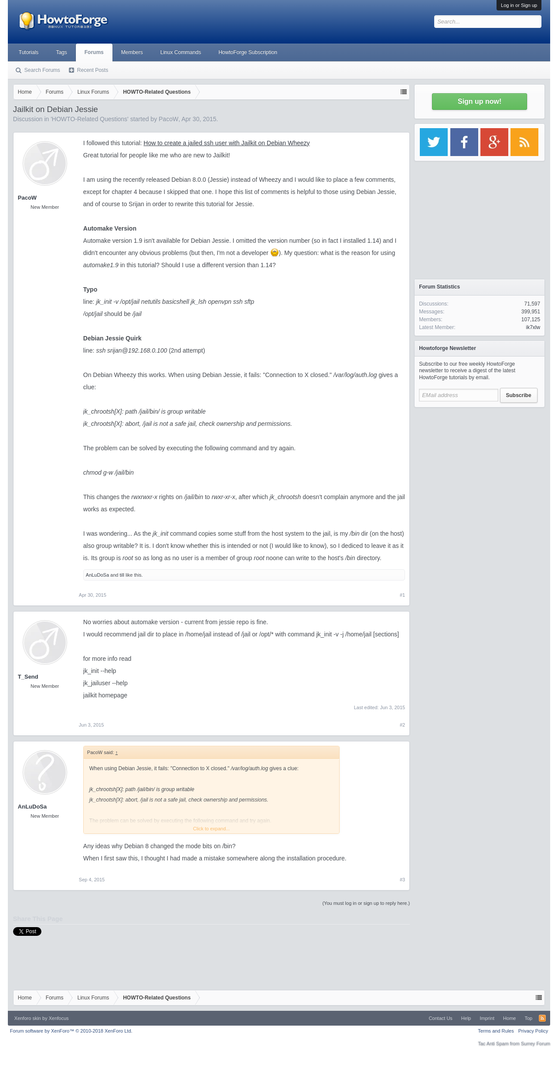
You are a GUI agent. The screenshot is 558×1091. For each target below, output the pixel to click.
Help (466, 1018)
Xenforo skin (27, 1018)
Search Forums (42, 70)
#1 (402, 595)
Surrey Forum (535, 1043)
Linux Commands (180, 52)
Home (509, 1018)
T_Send (28, 676)
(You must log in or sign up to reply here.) (366, 903)
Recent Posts (92, 70)
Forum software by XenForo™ (71, 1030)
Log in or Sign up (519, 5)
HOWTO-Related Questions (89, 119)
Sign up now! (479, 101)
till (121, 575)
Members (132, 52)
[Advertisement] (479, 466)
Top (528, 1018)
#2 (402, 724)
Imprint (487, 1018)
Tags (61, 52)
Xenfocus (59, 1018)
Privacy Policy (533, 1030)
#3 (402, 879)
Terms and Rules (496, 1030)
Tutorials (29, 52)
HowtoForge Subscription (247, 52)
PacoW (168, 119)
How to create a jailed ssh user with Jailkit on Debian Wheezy (226, 142)
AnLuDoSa (97, 575)
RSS (542, 1018)
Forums (94, 52)
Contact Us (440, 1018)
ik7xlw (533, 327)
